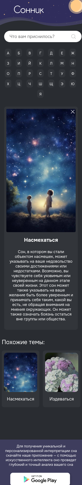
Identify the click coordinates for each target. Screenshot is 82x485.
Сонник (29, 10)
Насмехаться (20, 399)
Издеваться (61, 399)
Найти (74, 37)
